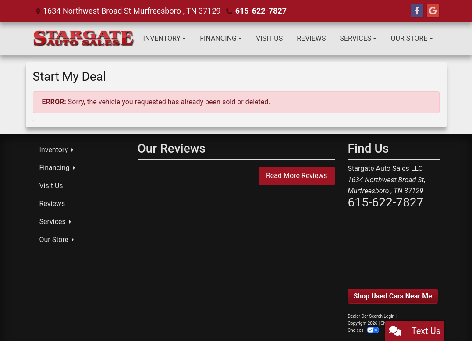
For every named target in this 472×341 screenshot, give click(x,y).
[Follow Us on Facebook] (417, 11)
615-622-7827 (261, 10)
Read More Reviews (296, 175)
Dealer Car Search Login (371, 316)
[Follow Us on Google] (433, 11)
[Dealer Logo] (84, 38)
